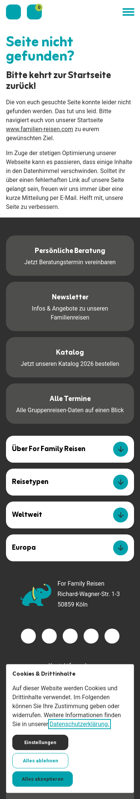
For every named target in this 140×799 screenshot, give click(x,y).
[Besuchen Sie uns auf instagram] (70, 636)
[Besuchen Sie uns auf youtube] (91, 636)
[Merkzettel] (34, 11)
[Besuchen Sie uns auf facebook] (28, 636)
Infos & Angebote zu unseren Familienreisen (70, 306)
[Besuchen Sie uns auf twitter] (49, 636)
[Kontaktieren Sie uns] (13, 11)
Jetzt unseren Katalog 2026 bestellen (70, 356)
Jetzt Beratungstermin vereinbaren (70, 255)
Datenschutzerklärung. (79, 724)
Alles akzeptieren (42, 779)
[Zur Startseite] (82, 12)
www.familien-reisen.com (39, 129)
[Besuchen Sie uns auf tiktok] (112, 636)
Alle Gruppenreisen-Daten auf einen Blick (70, 403)
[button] (128, 12)
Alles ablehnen (40, 760)
